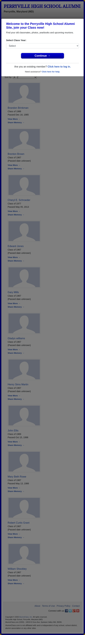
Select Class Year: (16, 40)
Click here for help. (51, 71)
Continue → (42, 55)
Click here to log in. (59, 66)
